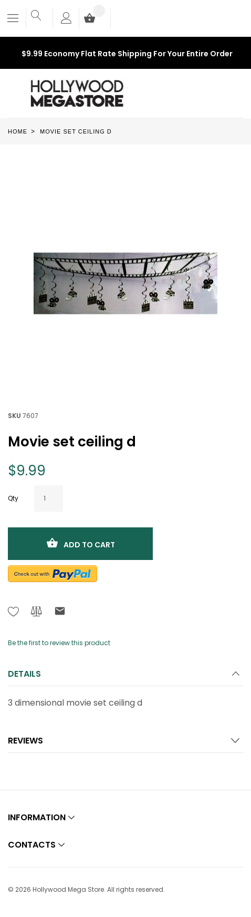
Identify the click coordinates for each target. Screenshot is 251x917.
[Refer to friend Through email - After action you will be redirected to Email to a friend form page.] (60, 613)
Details (24, 674)
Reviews (25, 741)
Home (17, 131)
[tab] (125, 677)
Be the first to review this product (59, 642)
